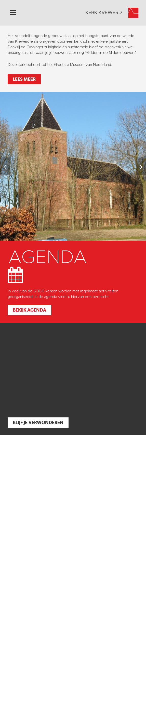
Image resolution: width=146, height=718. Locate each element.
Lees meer (24, 79)
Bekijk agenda (29, 310)
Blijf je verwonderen (38, 422)
